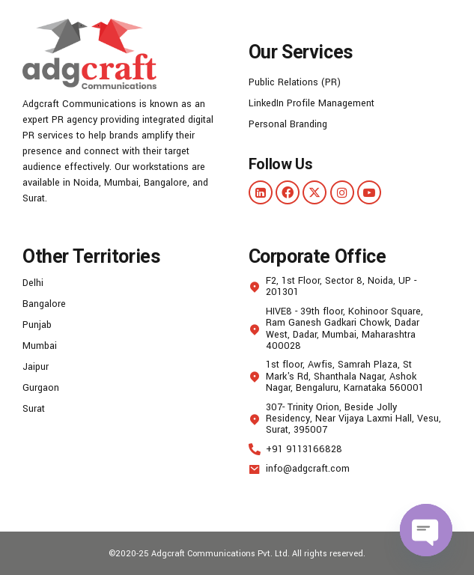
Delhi (32, 283)
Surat (33, 409)
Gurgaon (40, 388)
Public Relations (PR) (295, 82)
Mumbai (39, 346)
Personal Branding (288, 124)
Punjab (37, 325)
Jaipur (35, 367)
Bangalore (44, 304)
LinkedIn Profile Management (311, 103)
